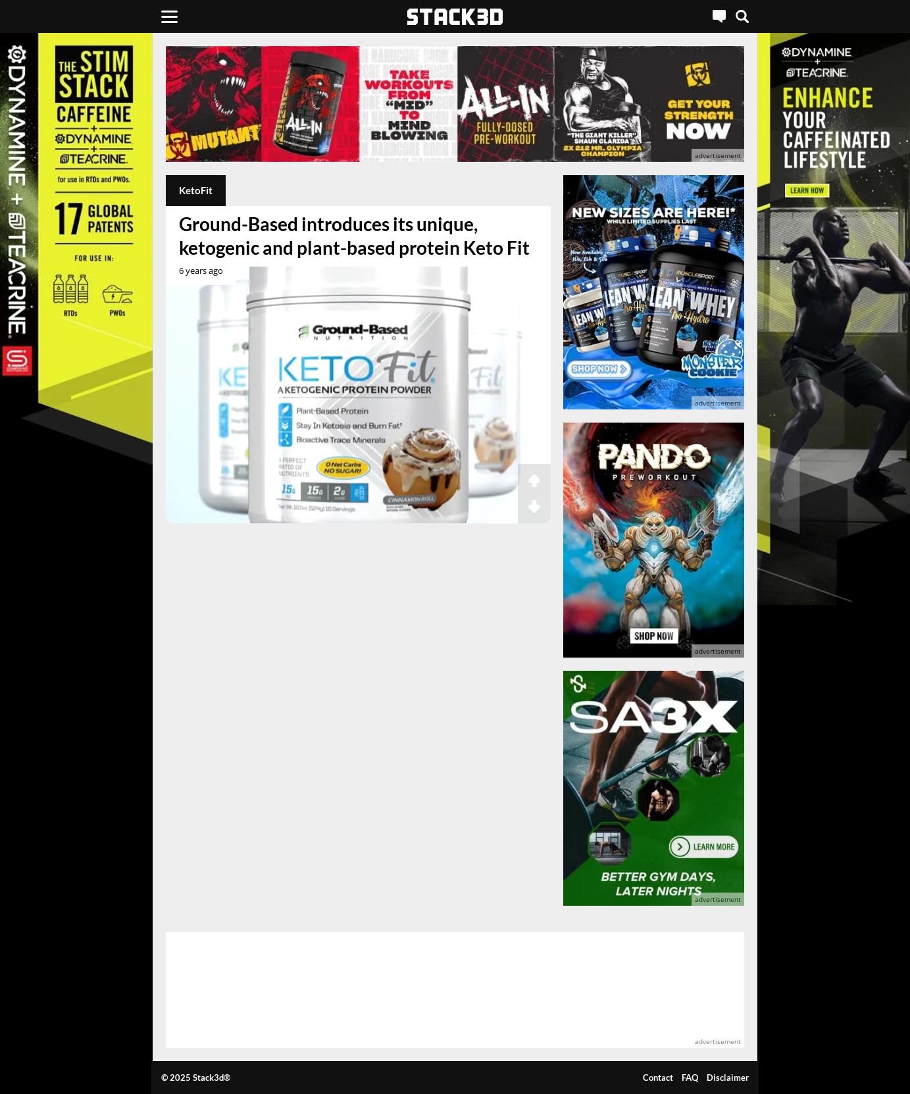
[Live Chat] (719, 16)
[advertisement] (455, 104)
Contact (658, 1077)
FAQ (690, 1077)
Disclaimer (728, 1077)
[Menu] (169, 16)
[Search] (742, 16)
